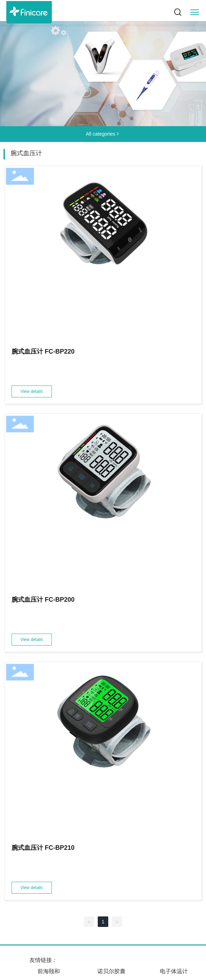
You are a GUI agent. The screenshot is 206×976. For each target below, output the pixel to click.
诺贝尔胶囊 (111, 971)
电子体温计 (174, 971)
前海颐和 (48, 971)
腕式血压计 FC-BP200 (43, 599)
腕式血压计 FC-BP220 (43, 351)
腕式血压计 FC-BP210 (43, 847)
